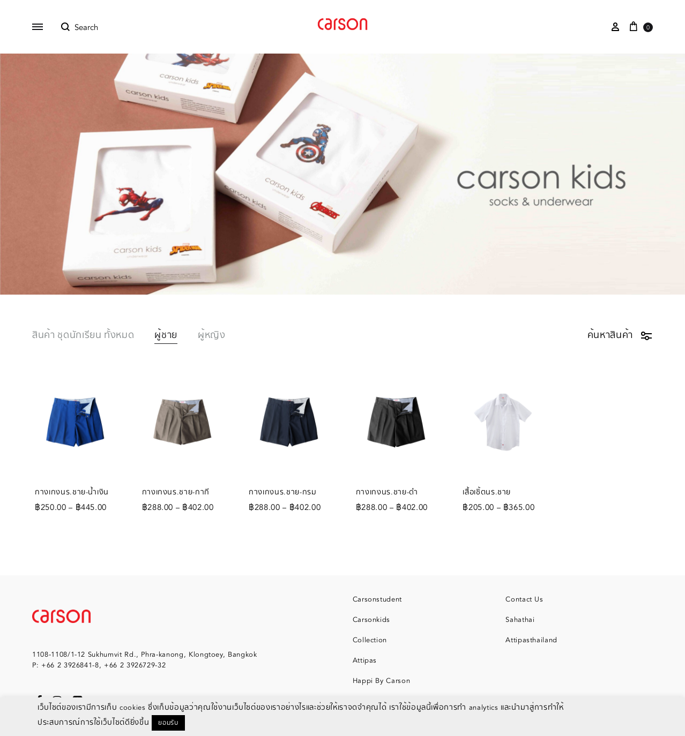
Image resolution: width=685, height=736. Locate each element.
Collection (370, 640)
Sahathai (519, 620)
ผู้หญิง (212, 336)
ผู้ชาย (165, 336)
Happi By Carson (382, 681)
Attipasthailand (531, 640)
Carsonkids (372, 620)
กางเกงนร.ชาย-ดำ (387, 492)
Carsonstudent (377, 599)
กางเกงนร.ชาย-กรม (282, 492)
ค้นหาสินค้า (620, 335)
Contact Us (524, 599)
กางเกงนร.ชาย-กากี (176, 492)
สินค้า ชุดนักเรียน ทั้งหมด (83, 336)
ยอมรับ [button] (168, 723)
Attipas (365, 660)
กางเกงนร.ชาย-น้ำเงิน (72, 492)
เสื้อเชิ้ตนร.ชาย (487, 492)
